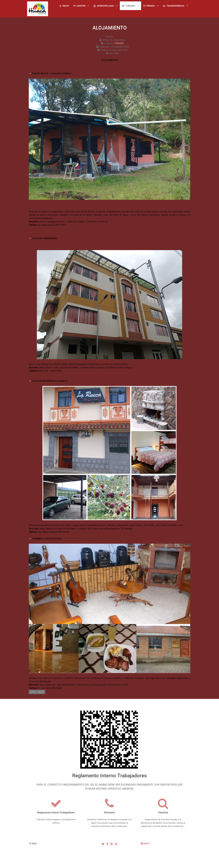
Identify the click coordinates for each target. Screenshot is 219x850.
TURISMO (119, 43)
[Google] (112, 844)
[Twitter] (103, 844)
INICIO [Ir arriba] (145, 843)
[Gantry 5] (37, 8)
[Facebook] (107, 844)
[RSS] (116, 844)
